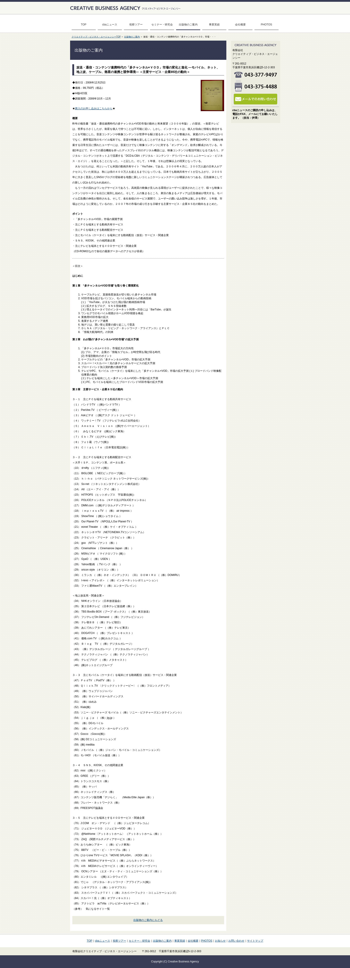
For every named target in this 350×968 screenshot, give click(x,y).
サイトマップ (255, 940)
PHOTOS (266, 24)
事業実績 (214, 24)
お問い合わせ (236, 940)
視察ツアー (136, 24)
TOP (83, 24)
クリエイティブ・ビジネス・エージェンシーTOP (96, 36)
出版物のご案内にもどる (148, 920)
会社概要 (240, 24)
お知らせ (220, 940)
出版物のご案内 (188, 24)
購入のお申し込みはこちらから (93, 108)
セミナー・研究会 (162, 24)
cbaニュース (109, 24)
